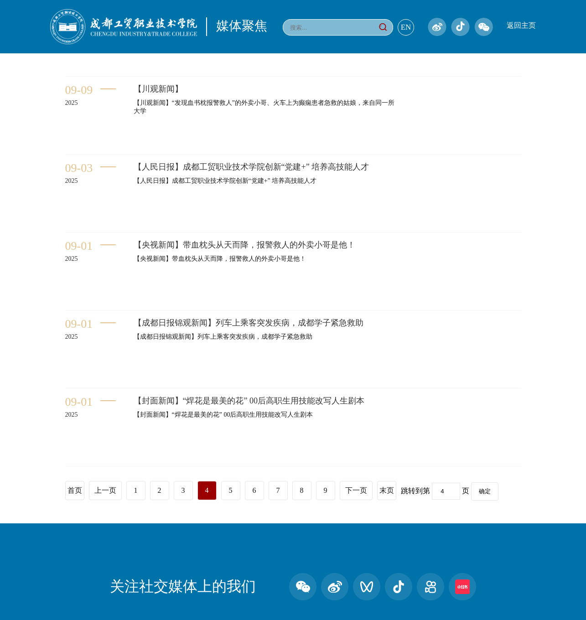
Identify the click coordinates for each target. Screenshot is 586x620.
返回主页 (521, 25)
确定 (485, 491)
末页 (386, 490)
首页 (74, 490)
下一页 (356, 490)
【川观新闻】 (158, 88)
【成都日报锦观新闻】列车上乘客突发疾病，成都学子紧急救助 (248, 322)
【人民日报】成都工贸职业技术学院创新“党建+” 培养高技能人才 (251, 166)
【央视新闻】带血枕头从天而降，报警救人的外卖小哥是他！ (244, 244)
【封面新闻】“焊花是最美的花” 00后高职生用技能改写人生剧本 (249, 400)
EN (406, 27)
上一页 (105, 490)
